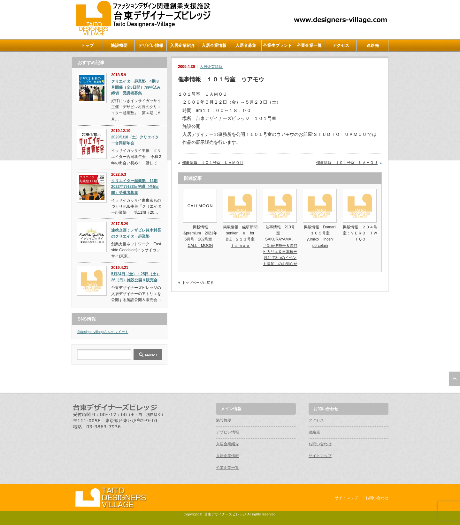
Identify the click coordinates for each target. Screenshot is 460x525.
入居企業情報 (214, 45)
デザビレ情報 (150, 45)
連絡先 (372, 45)
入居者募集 (245, 45)
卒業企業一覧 (309, 45)
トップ (87, 45)
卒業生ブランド (277, 45)
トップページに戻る (198, 283)
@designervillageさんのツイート (102, 332)
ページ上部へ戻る (454, 379)
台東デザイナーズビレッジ (225, 514)
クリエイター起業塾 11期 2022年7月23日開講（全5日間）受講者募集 (135, 187)
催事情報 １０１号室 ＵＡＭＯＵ (212, 162)
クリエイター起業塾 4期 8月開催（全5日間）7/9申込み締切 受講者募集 (136, 87)
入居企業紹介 (182, 45)
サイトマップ (320, 456)
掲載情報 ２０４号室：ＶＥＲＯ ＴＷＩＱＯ (360, 233)
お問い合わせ (320, 444)
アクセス (341, 45)
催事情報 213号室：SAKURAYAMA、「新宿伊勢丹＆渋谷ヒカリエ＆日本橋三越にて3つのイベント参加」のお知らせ (280, 245)
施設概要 (119, 45)
